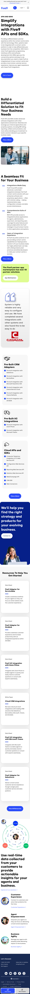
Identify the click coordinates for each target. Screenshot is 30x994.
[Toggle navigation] (28, 7)
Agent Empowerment (17, 927)
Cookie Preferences (15, 986)
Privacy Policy (20, 982)
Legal (2, 982)
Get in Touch (7, 75)
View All (15, 808)
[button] (28, 2)
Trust (19, 984)
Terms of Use (10, 982)
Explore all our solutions (8, 890)
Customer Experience (18, 907)
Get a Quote (4, 964)
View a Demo (7, 140)
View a (7, 259)
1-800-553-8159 (15, 8)
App (10, 278)
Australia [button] (15, 979)
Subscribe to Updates (22, 962)
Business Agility (16, 946)
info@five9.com (20, 964)
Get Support (4, 966)
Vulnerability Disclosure (9, 984)
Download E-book (15, 3)
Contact (6, 536)
